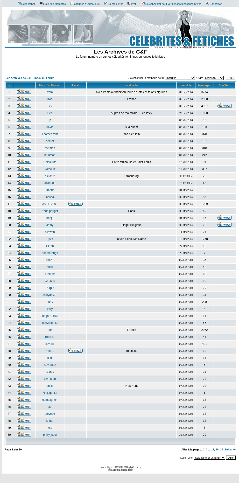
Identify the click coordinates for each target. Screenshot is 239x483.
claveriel (50, 344)
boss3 (50, 197)
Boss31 (50, 337)
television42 (49, 323)
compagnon (49, 399)
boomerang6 (50, 253)
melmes (50, 148)
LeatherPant (50, 134)
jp (50, 120)
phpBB (114, 467)
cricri (50, 267)
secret (50, 141)
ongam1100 (49, 316)
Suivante (230, 449)
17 (212, 449)
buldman (50, 155)
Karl (49, 99)
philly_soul (50, 434)
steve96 (50, 413)
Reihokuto (49, 162)
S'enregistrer (113, 3)
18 (217, 449)
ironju (49, 218)
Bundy (50, 372)
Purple (50, 288)
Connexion (214, 3)
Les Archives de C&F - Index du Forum (30, 77)
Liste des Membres (53, 3)
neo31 (50, 351)
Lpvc (50, 239)
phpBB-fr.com (127, 470)
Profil (132, 3)
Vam (50, 92)
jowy (50, 309)
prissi (50, 386)
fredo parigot (50, 211)
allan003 (49, 183)
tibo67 (50, 260)
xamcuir (50, 169)
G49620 (50, 281)
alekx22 (50, 176)
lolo (50, 427)
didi (50, 406)
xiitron (50, 246)
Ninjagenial (50, 393)
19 (221, 449)
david (49, 127)
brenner (50, 274)
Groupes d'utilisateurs (84, 3)
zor (50, 330)
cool (50, 358)
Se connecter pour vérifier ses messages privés (171, 3)
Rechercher (26, 3)
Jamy (49, 225)
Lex (50, 106)
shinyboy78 (49, 295)
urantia (49, 190)
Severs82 (50, 365)
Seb (49, 113)
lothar (50, 420)
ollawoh (50, 232)
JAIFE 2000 (49, 204)
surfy (50, 302)
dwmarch (50, 379)
